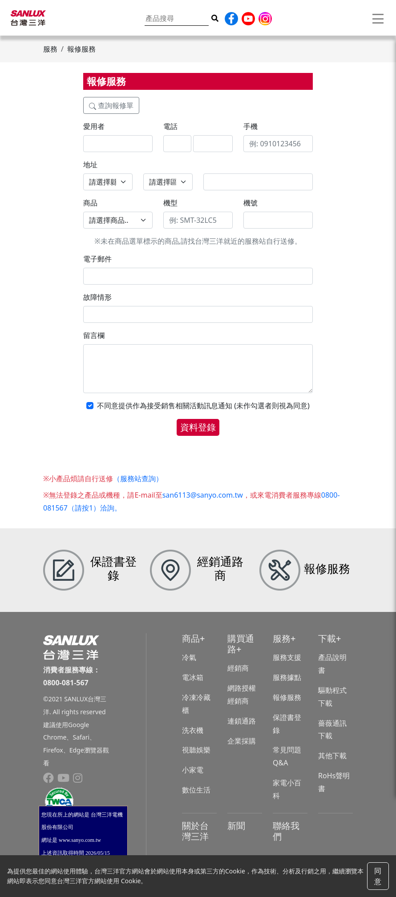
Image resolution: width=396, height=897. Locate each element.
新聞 (236, 826)
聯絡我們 (286, 831)
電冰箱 (192, 677)
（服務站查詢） (138, 478)
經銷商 (238, 668)
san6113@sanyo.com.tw (202, 495)
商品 (191, 638)
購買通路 (240, 643)
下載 (327, 638)
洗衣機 (192, 730)
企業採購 (241, 741)
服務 (282, 638)
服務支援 (287, 657)
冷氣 (189, 657)
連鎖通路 (241, 721)
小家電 (192, 770)
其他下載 (332, 755)
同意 (377, 876)
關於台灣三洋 (195, 831)
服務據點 (287, 677)
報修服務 (287, 697)
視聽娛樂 (196, 750)
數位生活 (196, 790)
